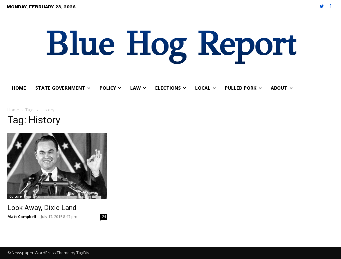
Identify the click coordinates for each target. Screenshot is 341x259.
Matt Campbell (21, 216)
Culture (15, 196)
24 (104, 216)
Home (13, 110)
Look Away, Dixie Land (42, 208)
